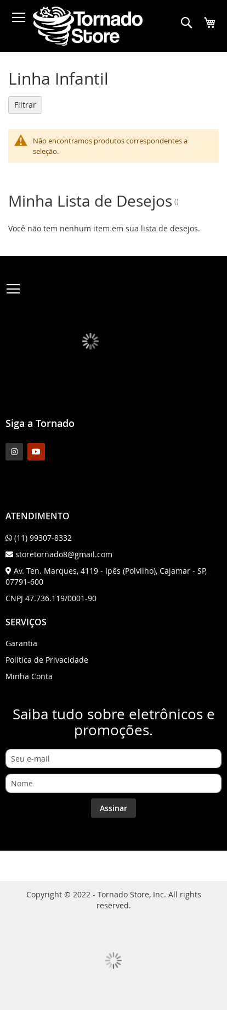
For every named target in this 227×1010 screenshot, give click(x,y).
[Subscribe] (113, 808)
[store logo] (88, 26)
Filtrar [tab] (25, 104)
